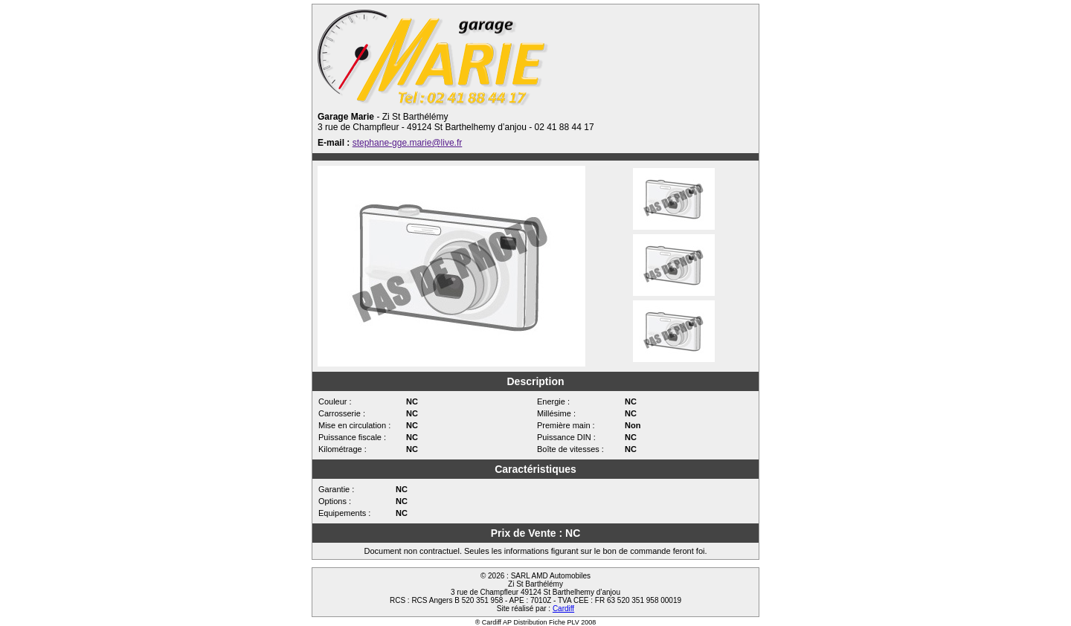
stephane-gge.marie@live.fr (408, 143)
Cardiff (563, 608)
